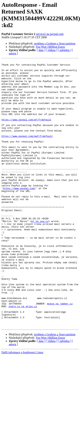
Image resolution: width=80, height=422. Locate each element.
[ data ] (41, 50)
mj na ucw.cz (40, 253)
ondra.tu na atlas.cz (23, 355)
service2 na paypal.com (50, 34)
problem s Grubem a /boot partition (54, 43)
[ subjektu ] (64, 50)
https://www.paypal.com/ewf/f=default (27, 151)
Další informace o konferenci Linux (22, 405)
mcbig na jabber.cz (60, 352)
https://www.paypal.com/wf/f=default (26, 131)
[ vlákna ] (51, 50)
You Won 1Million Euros (50, 46)
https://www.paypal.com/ (19, 214)
